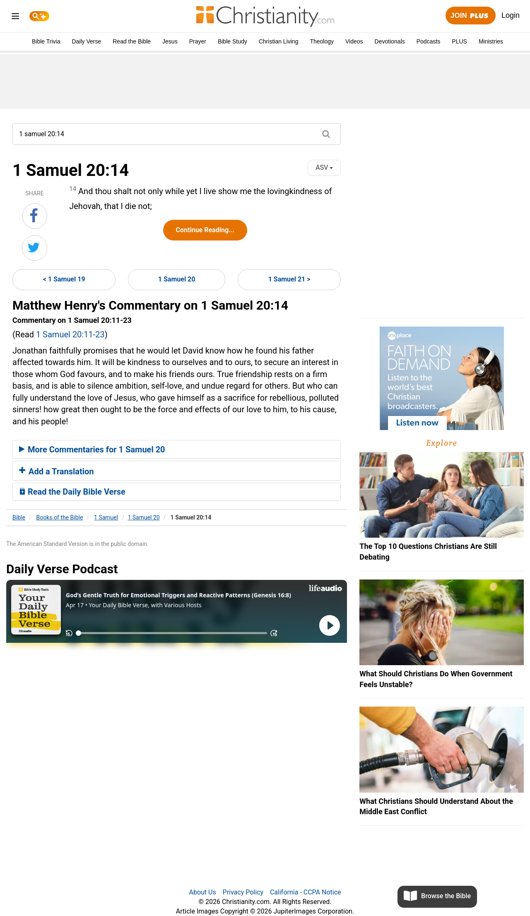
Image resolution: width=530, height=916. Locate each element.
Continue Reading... (205, 230)
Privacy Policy (243, 892)
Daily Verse (86, 41)
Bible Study (232, 41)
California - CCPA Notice (305, 892)
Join (470, 16)
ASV (324, 167)
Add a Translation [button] (56, 471)
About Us (202, 892)
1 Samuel (106, 517)
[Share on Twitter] (34, 248)
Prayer (197, 41)
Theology (322, 41)
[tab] (176, 449)
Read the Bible (132, 41)
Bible (18, 517)
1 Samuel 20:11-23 (70, 334)
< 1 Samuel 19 (64, 279)
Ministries (491, 41)
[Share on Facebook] (34, 216)
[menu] (15, 17)
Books (59, 517)
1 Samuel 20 (176, 279)
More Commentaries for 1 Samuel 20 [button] (92, 449)
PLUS (459, 41)
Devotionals (390, 41)
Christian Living (279, 41)
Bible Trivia (46, 41)
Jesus (170, 41)
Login (510, 15)
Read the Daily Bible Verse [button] (72, 492)
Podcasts (429, 41)
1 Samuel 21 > (289, 279)
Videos (354, 41)
